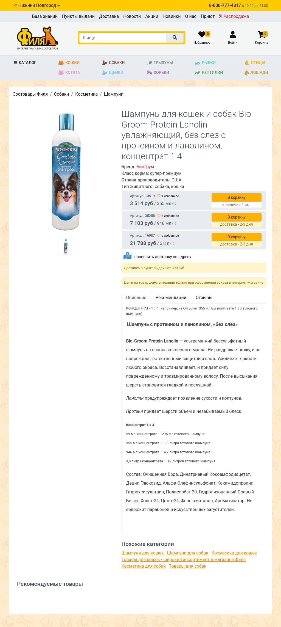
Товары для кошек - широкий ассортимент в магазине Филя (184, 559)
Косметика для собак (144, 566)
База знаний (45, 16)
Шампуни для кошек (143, 553)
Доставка (109, 16)
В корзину (236, 197)
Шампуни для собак (187, 553)
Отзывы (204, 297)
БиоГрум (145, 166)
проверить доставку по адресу (162, 257)
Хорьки (157, 73)
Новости (132, 16)
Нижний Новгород (39, 5)
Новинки (171, 16)
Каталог (24, 62)
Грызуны (159, 63)
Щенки (112, 73)
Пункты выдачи (78, 16)
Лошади (256, 73)
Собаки (113, 63)
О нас (190, 16)
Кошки (69, 63)
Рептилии (208, 73)
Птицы (255, 63)
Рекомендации (171, 297)
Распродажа (234, 16)
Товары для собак (187, 566)
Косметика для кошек (234, 553)
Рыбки (204, 63)
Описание (136, 297)
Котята (69, 73)
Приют (208, 16)
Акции (151, 16)
